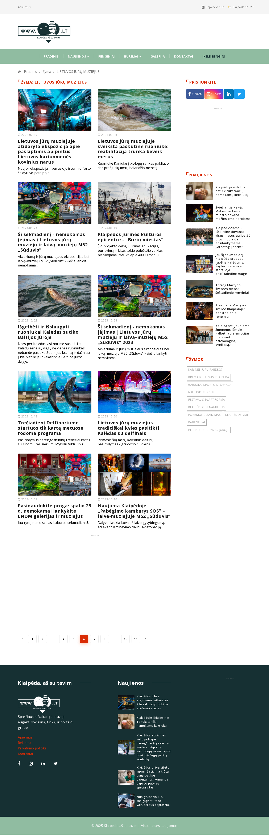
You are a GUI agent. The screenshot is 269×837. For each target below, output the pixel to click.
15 (125, 641)
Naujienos (78, 56)
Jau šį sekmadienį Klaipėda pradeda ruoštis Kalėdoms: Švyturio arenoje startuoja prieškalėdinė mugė (231, 264)
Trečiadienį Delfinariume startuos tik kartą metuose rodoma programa (51, 426)
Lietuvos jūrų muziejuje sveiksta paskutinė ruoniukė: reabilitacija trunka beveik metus (133, 148)
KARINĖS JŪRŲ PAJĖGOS (205, 370)
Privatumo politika (32, 750)
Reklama (25, 745)
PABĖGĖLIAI (196, 422)
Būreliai (132, 56)
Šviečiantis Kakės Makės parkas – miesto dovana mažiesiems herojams (233, 213)
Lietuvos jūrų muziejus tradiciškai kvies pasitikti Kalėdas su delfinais (129, 426)
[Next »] (146, 641)
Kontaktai (183, 56)
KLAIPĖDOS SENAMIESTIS (206, 407)
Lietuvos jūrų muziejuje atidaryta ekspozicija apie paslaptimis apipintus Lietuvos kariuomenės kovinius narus (49, 151)
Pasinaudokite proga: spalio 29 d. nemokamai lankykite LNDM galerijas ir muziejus (52, 508)
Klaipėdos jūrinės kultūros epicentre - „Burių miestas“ (131, 235)
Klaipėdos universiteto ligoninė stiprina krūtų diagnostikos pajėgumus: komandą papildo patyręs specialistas (153, 780)
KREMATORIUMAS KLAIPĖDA (208, 377)
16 (135, 641)
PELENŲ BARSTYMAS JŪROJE (208, 430)
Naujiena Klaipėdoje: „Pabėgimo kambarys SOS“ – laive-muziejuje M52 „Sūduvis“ (132, 510)
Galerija (157, 56)
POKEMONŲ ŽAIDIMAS (204, 415)
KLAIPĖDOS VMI (236, 415)
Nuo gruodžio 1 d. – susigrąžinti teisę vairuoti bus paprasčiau (154, 803)
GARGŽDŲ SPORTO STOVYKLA (209, 385)
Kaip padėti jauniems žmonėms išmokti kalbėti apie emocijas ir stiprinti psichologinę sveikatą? (232, 335)
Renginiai (106, 56)
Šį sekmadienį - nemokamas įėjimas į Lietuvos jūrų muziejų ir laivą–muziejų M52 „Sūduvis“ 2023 (133, 333)
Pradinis (51, 56)
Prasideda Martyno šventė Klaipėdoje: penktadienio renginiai (230, 311)
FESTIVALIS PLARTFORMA (206, 400)
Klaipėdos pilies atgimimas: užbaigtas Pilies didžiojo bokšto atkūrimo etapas (152, 704)
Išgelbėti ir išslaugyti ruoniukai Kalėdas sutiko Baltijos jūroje (48, 330)
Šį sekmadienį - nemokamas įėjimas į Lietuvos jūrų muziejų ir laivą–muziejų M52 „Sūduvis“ (53, 241)
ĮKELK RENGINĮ (213, 56)
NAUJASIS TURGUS (201, 392)
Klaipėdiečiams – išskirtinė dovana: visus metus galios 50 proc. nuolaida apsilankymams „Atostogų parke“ (233, 237)
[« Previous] (22, 641)
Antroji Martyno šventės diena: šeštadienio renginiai (232, 289)
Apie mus (24, 7)
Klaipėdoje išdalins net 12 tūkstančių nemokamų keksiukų (231, 191)
